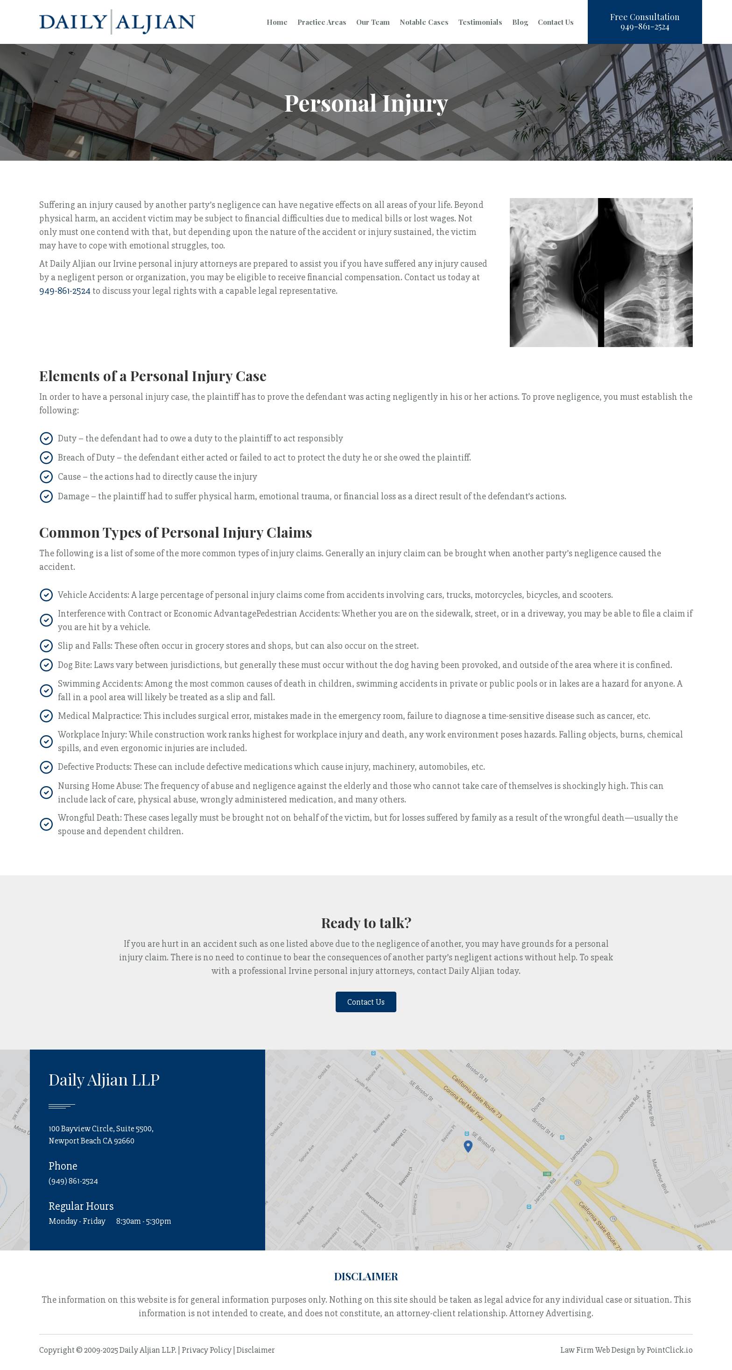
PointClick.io (670, 1350)
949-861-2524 (65, 291)
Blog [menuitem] (520, 22)
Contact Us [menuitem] (556, 22)
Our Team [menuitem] (373, 22)
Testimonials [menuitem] (480, 22)
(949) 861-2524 (73, 1181)
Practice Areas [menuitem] (321, 22)
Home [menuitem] (277, 22)
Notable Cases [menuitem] (424, 22)
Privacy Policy (207, 1350)
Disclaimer (256, 1350)
